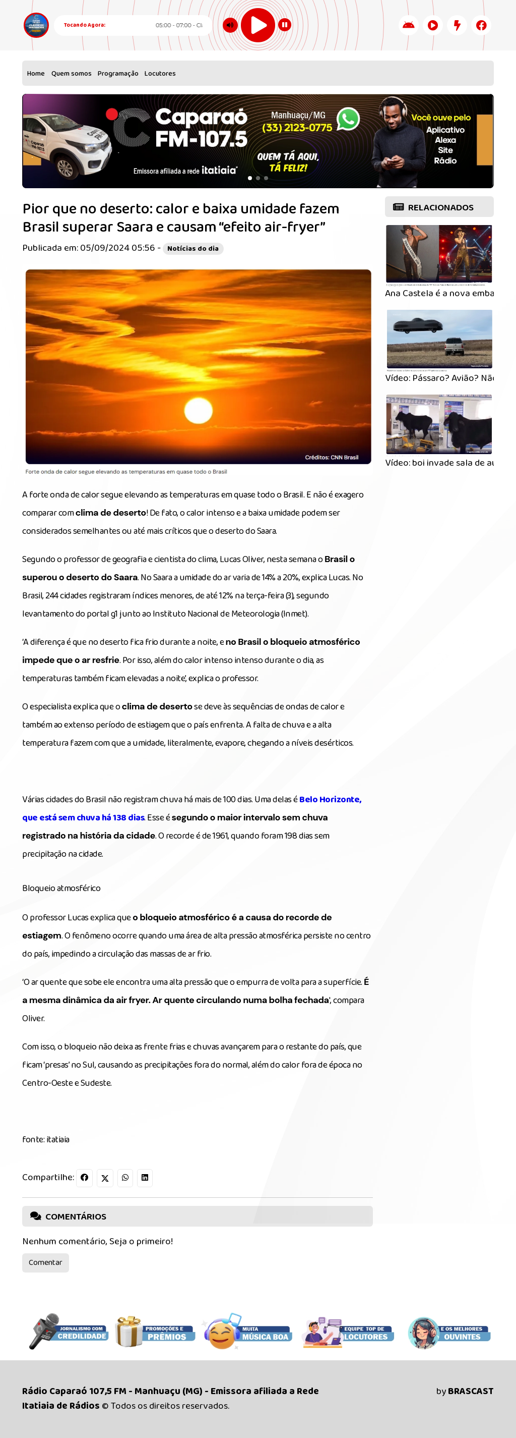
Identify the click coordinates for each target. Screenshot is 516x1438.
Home (36, 73)
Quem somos (71, 73)
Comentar (45, 1262)
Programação (118, 73)
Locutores (160, 73)
